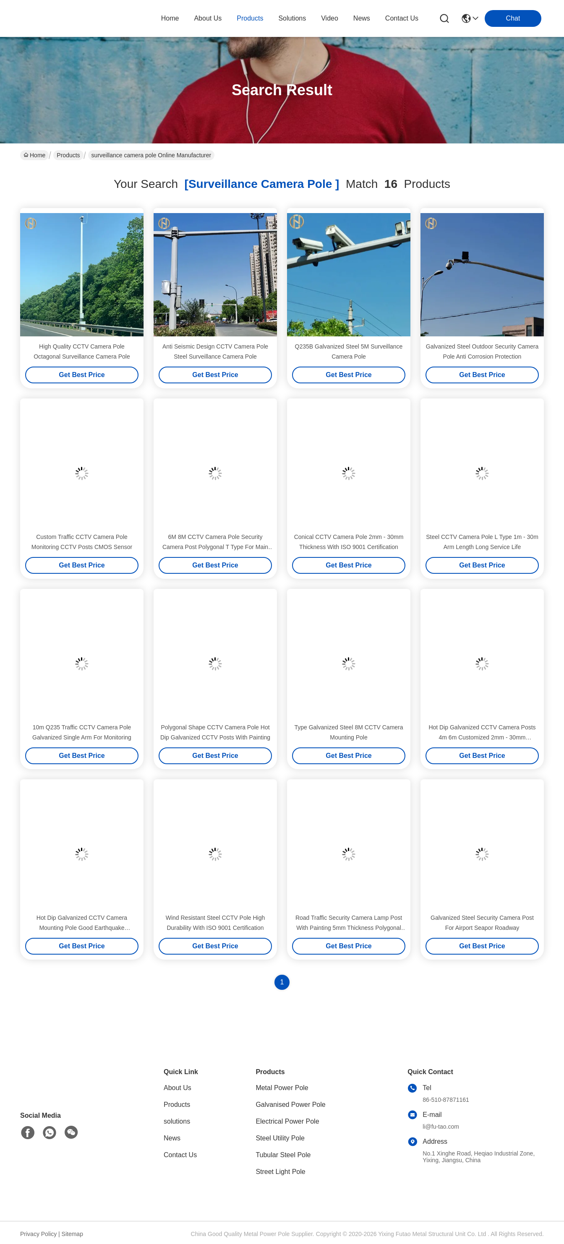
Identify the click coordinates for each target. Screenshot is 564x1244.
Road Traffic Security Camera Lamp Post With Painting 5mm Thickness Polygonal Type (348, 927)
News (172, 1138)
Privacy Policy (38, 1234)
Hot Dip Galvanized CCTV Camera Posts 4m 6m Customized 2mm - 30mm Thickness (481, 737)
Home (170, 18)
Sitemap (72, 1234)
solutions (292, 18)
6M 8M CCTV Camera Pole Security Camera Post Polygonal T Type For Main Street (215, 547)
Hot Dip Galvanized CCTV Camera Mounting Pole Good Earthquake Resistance (82, 927)
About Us (177, 1087)
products (250, 18)
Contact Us (180, 1154)
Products (68, 155)
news (361, 18)
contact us (401, 18)
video (329, 18)
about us (208, 18)
